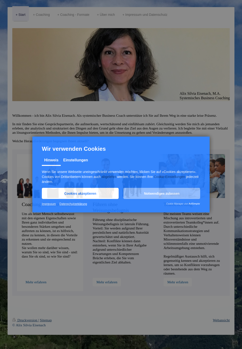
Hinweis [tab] (51, 160)
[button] (80, 193)
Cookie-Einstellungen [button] (169, 177)
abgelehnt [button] (109, 177)
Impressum (49, 204)
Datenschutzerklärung (73, 204)
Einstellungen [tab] (75, 160)
